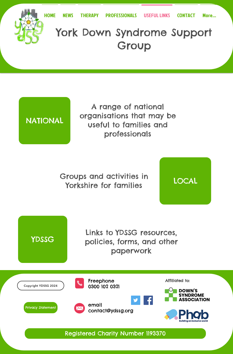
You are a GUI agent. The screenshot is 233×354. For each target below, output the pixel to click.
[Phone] (79, 283)
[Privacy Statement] (41, 307)
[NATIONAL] (44, 120)
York (67, 32)
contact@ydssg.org (110, 310)
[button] (40, 285)
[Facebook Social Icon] (148, 300)
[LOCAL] (185, 181)
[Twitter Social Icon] (135, 300)
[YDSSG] (42, 239)
